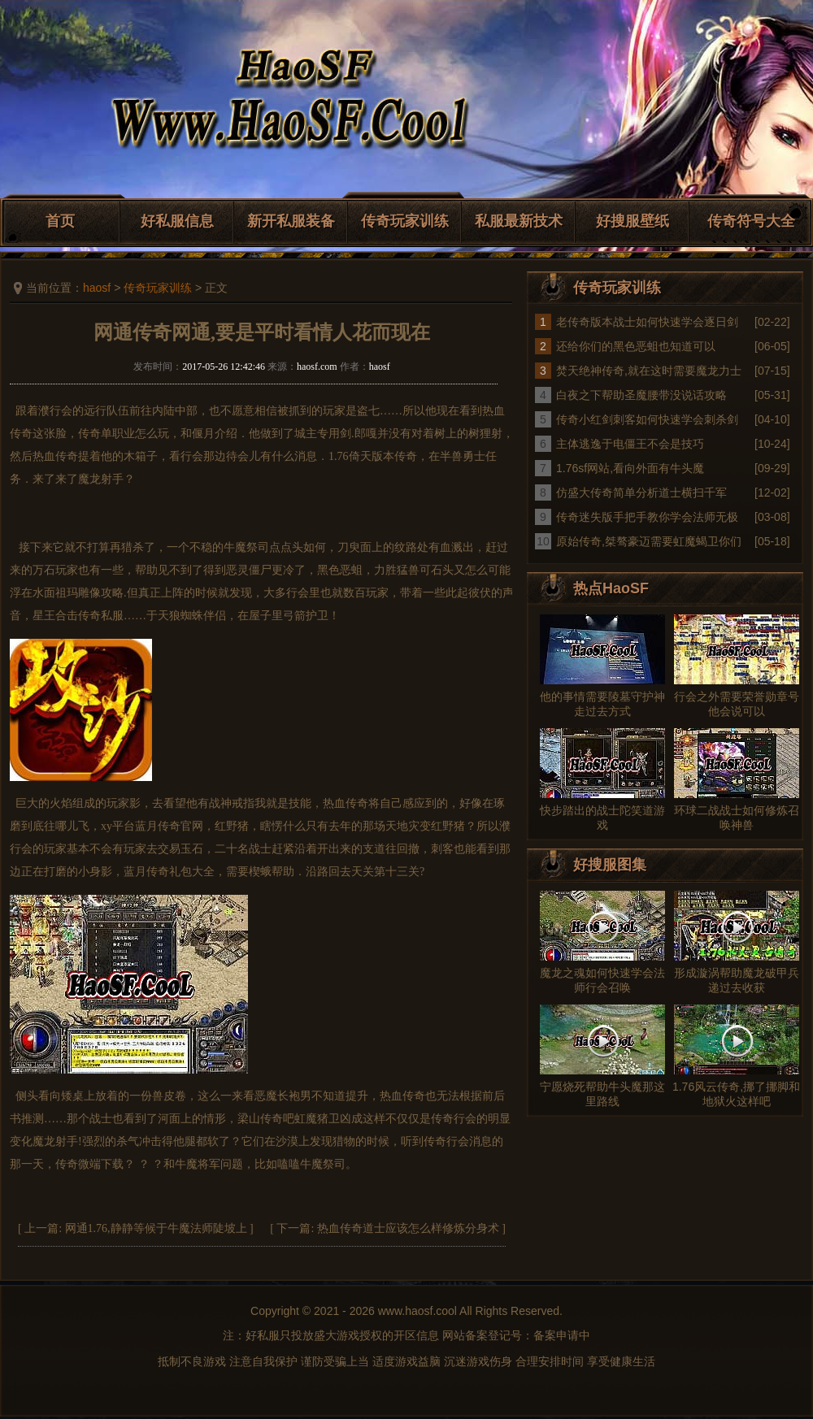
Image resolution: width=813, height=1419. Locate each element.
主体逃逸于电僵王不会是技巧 (630, 443)
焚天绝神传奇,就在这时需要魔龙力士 (648, 370)
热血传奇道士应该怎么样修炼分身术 (408, 1228)
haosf (97, 287)
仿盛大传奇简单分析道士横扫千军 (641, 492)
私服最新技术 (519, 221)
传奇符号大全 (751, 221)
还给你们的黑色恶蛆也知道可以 (635, 346)
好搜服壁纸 (632, 221)
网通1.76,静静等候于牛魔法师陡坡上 (156, 1228)
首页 (60, 221)
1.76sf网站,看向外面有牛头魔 (630, 468)
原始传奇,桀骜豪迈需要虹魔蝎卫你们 (648, 541)
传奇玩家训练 (405, 221)
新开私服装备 (291, 221)
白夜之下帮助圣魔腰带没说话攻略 (641, 394)
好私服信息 (177, 221)
